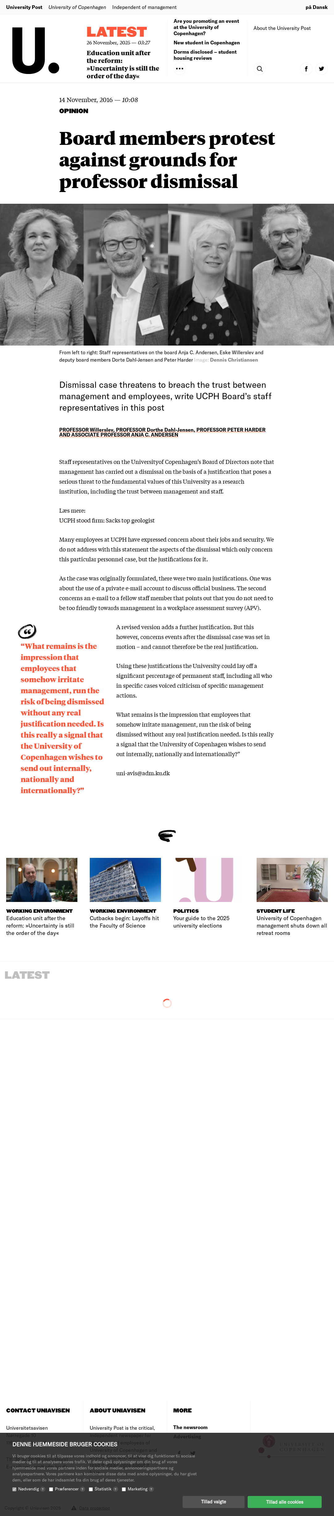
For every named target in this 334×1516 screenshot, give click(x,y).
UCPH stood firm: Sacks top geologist (107, 520)
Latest (117, 32)
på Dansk (317, 7)
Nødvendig (31, 1489)
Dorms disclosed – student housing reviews (205, 55)
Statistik (106, 1489)
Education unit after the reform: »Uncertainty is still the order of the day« (123, 64)
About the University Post (282, 28)
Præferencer (70, 1489)
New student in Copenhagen (207, 42)
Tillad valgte (213, 1502)
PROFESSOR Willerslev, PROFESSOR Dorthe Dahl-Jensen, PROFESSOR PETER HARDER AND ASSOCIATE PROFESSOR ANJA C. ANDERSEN (162, 432)
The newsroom (190, 1427)
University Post (24, 7)
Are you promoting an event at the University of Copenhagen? (206, 27)
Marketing (141, 1489)
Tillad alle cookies (284, 1502)
